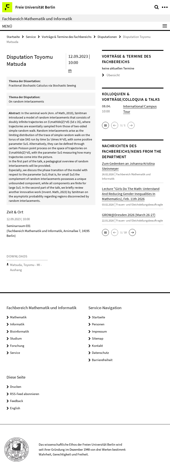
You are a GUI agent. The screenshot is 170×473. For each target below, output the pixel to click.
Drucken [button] (15, 385)
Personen (98, 322)
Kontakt (97, 344)
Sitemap (97, 337)
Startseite (13, 36)
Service (31, 36)
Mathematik (18, 315)
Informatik (17, 322)
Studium (16, 337)
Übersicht (110, 75)
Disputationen (107, 36)
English (15, 406)
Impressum (99, 329)
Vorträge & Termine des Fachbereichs (66, 36)
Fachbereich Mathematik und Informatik (37, 18)
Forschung (17, 344)
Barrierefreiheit (102, 358)
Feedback (16, 399)
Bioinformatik (19, 329)
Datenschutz (100, 351)
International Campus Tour (143, 105)
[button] (105, 124)
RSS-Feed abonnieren (24, 392)
